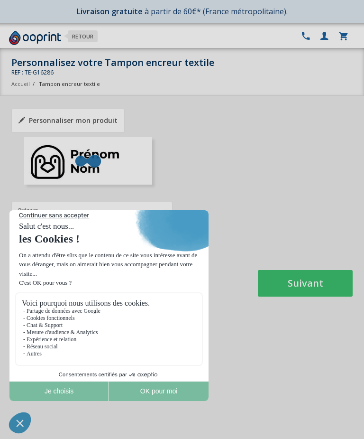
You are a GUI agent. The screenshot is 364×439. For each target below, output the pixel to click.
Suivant (305, 283)
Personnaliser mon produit (68, 120)
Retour (82, 36)
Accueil (20, 83)
